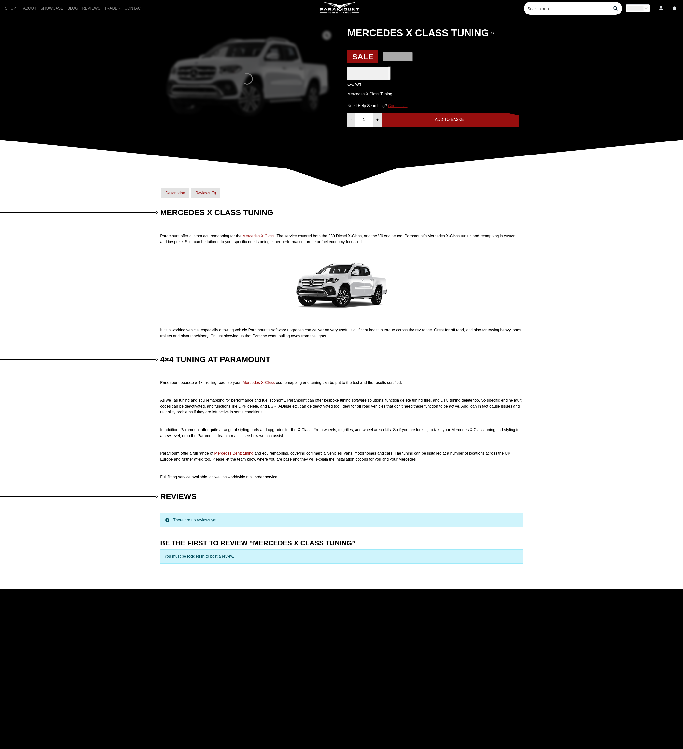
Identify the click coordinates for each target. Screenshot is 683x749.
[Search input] (568, 8)
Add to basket (450, 119)
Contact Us (397, 106)
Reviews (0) (205, 193)
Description (175, 193)
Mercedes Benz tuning (233, 453)
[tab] (175, 193)
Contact (133, 8)
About (29, 8)
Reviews (91, 8)
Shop (10, 8)
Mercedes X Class (258, 236)
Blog (72, 8)
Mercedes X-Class (259, 383)
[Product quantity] (364, 120)
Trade (110, 8)
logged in (196, 556)
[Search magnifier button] (616, 8)
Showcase (52, 8)
